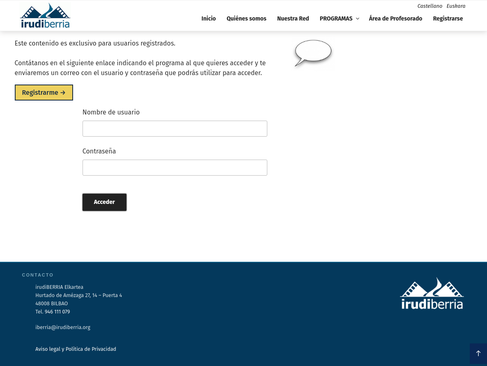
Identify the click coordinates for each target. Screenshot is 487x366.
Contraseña (99, 151)
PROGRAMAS (340, 18)
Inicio (209, 18)
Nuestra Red (293, 18)
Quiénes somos (246, 18)
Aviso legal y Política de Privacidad (75, 349)
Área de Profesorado (396, 18)
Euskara (455, 6)
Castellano (430, 6)
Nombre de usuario (111, 112)
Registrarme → (44, 92)
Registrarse (448, 18)
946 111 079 (57, 312)
